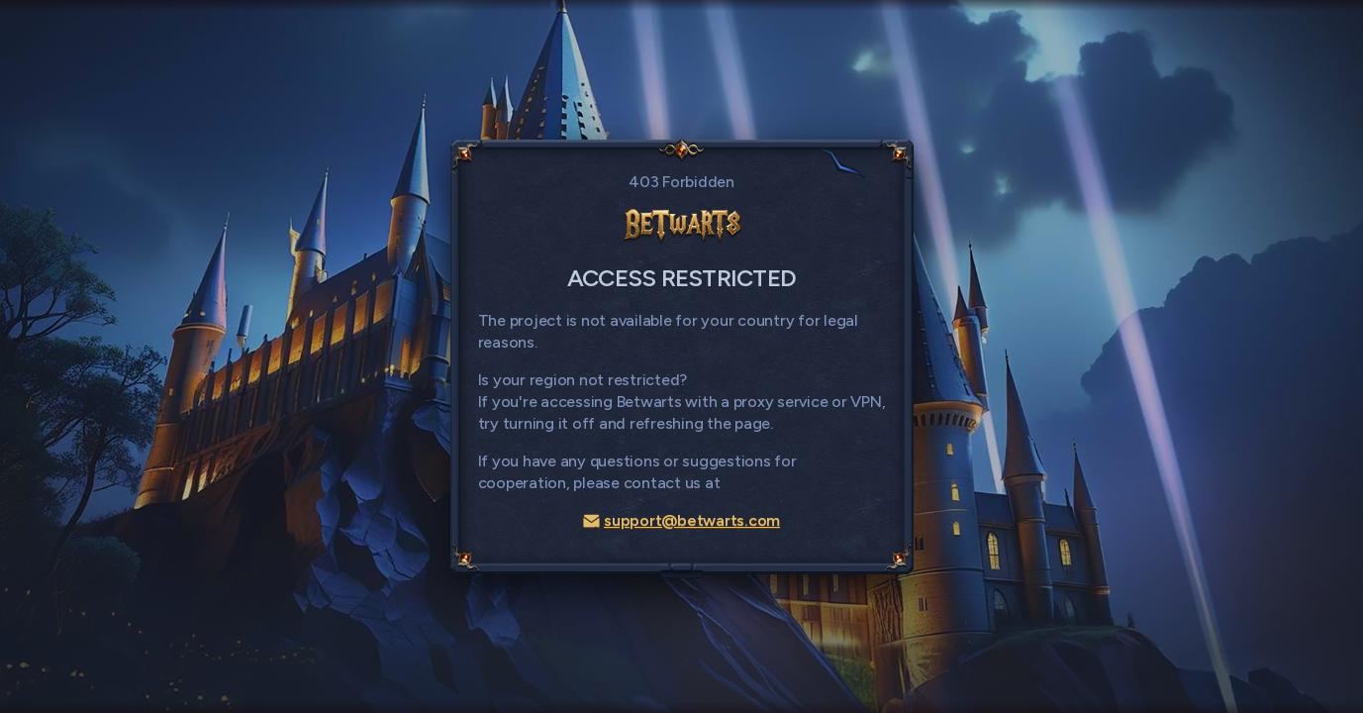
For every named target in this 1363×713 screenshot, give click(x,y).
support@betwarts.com (681, 520)
